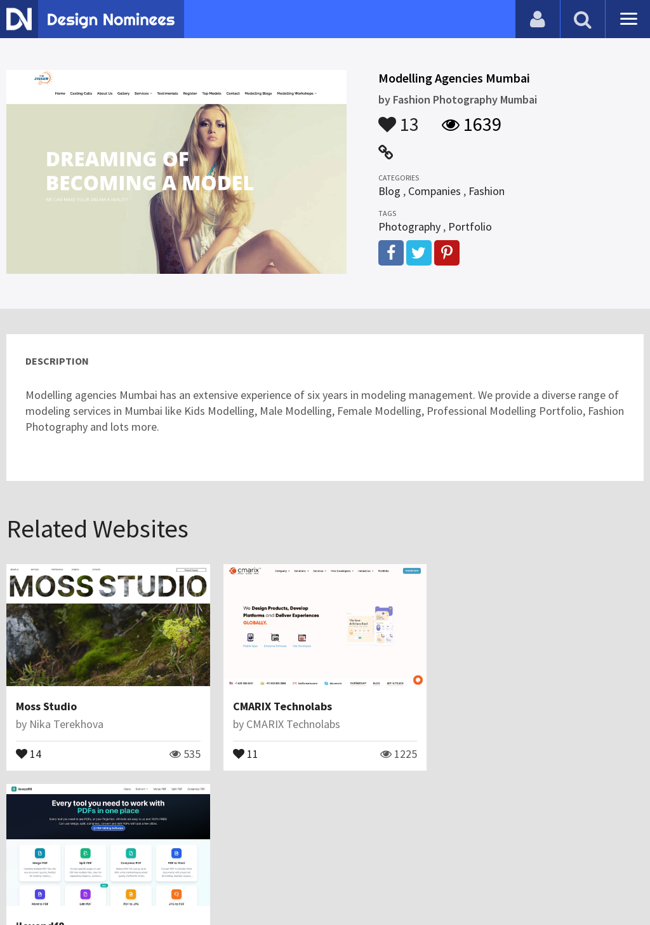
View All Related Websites (325, 809)
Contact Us (74, 883)
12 (462, 752)
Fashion (486, 191)
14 (28, 752)
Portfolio (470, 226)
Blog (389, 191)
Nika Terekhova (66, 724)
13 (398, 118)
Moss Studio (46, 706)
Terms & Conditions (223, 883)
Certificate (135, 883)
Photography (409, 226)
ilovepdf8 (473, 706)
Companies (434, 191)
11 (245, 752)
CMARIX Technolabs (282, 706)
